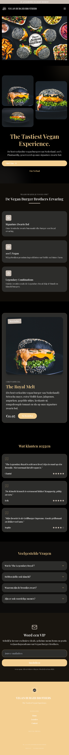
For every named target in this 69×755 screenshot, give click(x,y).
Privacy (28, 748)
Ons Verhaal (34, 171)
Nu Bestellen (27, 416)
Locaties (34, 719)
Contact (35, 723)
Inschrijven (34, 662)
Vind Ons (11, 163)
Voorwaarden (38, 748)
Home (34, 715)
